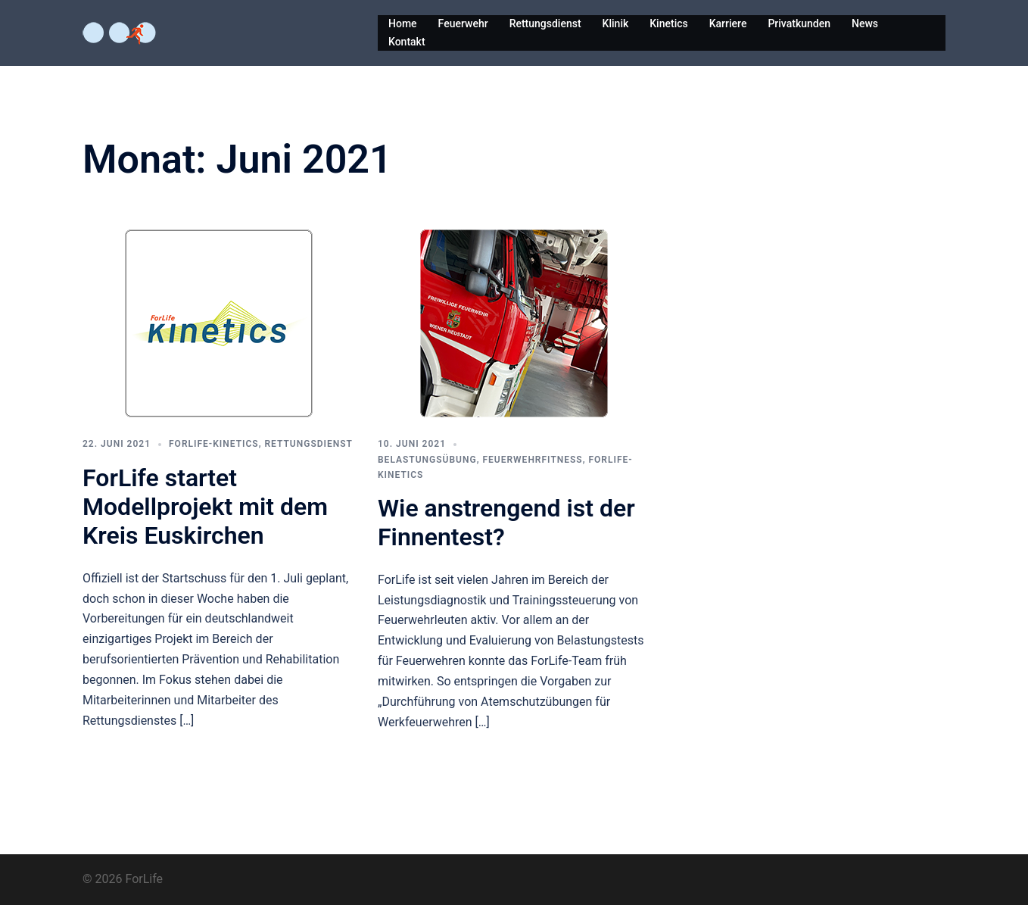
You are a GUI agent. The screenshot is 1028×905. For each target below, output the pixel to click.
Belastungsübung (427, 459)
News (865, 23)
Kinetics (668, 23)
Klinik (616, 23)
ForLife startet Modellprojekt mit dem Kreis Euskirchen (205, 507)
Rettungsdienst (545, 23)
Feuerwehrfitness (532, 459)
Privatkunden (799, 23)
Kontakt (406, 42)
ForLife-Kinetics (214, 443)
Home (402, 23)
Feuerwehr (463, 23)
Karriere (728, 23)
